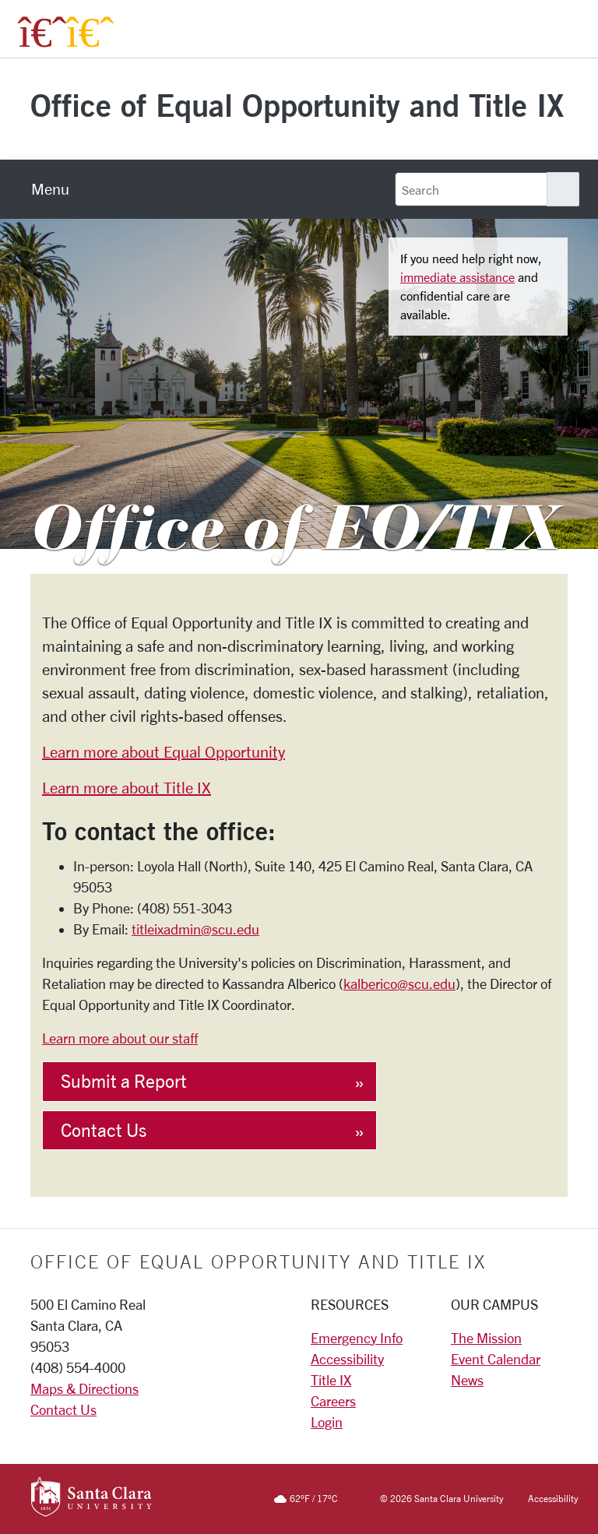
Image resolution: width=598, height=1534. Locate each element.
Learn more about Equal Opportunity (163, 752)
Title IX (331, 1380)
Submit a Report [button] (124, 1081)
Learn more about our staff (120, 1038)
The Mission (486, 1338)
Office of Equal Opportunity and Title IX (297, 105)
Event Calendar (495, 1359)
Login (327, 1422)
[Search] (471, 189)
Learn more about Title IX (126, 788)
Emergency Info (357, 1338)
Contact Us (63, 1409)
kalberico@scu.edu (399, 983)
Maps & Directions (84, 1388)
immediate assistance (457, 276)
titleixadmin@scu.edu (195, 929)
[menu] (50, 189)
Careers (333, 1401)
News (467, 1380)
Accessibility (347, 1359)
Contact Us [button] (103, 1130)
